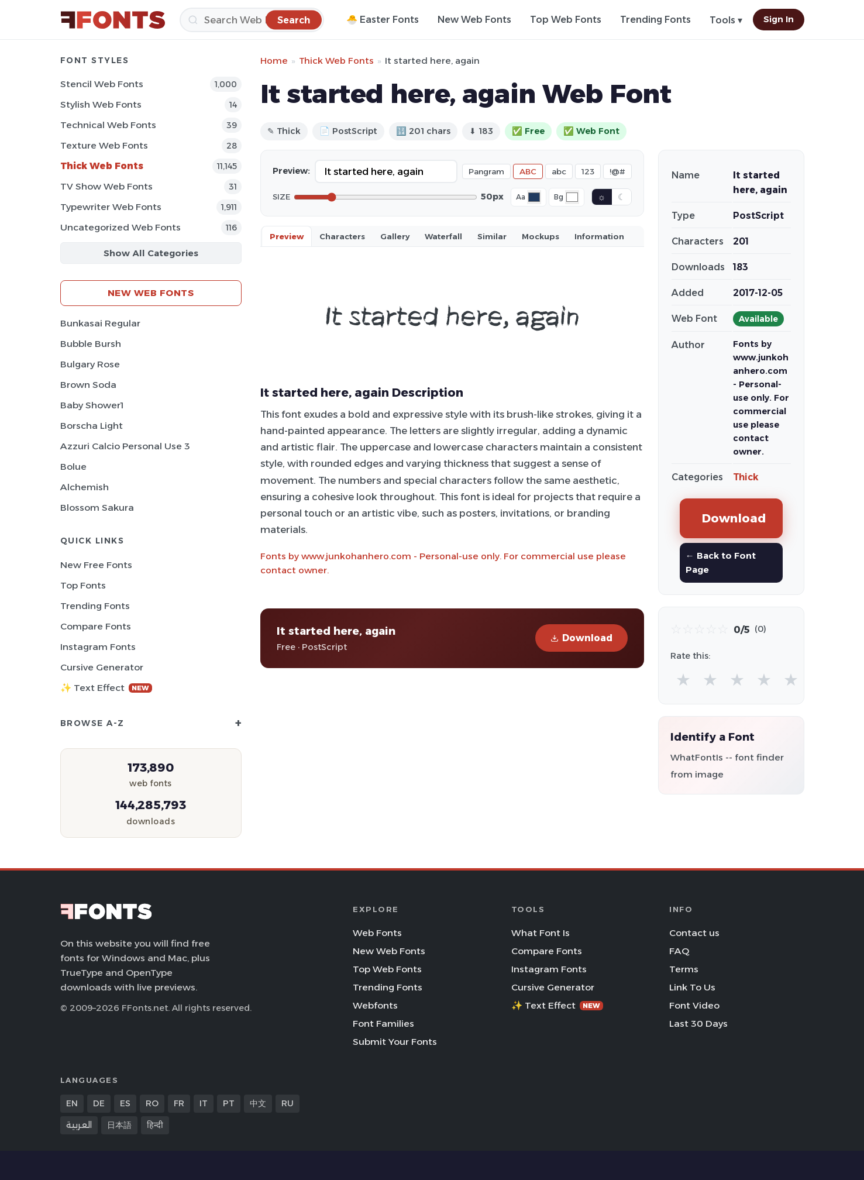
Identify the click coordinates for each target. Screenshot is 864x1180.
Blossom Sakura (97, 507)
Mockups (540, 236)
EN (72, 1103)
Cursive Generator (101, 667)
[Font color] (534, 197)
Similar (492, 236)
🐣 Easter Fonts (382, 19)
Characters (342, 236)
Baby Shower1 (91, 405)
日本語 (119, 1125)
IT (203, 1103)
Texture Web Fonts (104, 145)
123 (587, 171)
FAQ (679, 951)
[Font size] (385, 197)
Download (581, 638)
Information (599, 236)
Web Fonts (377, 932)
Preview (287, 236)
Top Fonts (83, 585)
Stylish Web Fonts (101, 104)
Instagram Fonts (98, 646)
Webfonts (375, 1005)
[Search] (252, 20)
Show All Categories (151, 253)
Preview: (291, 171)
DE (99, 1103)
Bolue (73, 466)
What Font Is (540, 932)
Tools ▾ (726, 20)
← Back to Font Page (721, 562)
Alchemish (84, 487)
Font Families (383, 1023)
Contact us (694, 932)
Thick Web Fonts (101, 165)
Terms (683, 969)
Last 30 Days (698, 1023)
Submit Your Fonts (395, 1041)
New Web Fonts (474, 19)
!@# (617, 171)
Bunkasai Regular (100, 323)
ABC (527, 171)
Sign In (778, 19)
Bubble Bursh (90, 343)
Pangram (486, 171)
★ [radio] (683, 679)
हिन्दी (155, 1125)
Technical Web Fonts (108, 124)
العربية (79, 1125)
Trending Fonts (655, 19)
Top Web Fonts (565, 19)
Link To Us (692, 987)
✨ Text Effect (106, 687)
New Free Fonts (96, 564)
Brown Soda (88, 384)
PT (229, 1103)
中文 (258, 1103)
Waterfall (443, 236)
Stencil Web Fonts (101, 84)
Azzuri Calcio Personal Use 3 (125, 446)
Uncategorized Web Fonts (120, 227)
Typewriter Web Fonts (110, 206)
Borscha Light (91, 425)
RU (287, 1103)
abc (559, 171)
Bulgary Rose (90, 364)
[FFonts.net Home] (113, 20)
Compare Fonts (95, 626)
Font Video (694, 1005)
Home (274, 60)
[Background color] (572, 197)
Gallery (394, 236)
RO (152, 1103)
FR (179, 1103)
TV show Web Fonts (106, 186)
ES (125, 1103)
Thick (746, 477)
